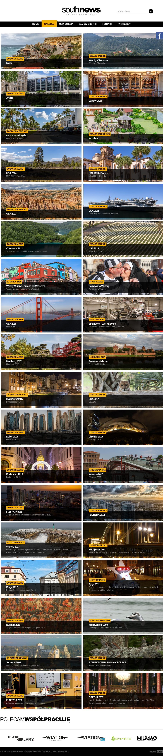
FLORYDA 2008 (14, 700)
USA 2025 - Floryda (16, 135)
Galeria (50, 22)
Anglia (9, 97)
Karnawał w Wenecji (99, 286)
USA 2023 (11, 213)
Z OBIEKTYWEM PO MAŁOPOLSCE (107, 662)
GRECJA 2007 (96, 697)
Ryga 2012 (94, 584)
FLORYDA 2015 (14, 511)
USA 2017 (94, 399)
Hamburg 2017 (13, 361)
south (18, 751)
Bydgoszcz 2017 (14, 399)
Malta (9, 63)
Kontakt (107, 24)
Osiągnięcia (66, 24)
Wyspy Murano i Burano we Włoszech (25, 286)
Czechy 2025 (95, 100)
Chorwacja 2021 (14, 248)
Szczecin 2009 (13, 662)
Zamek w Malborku (98, 361)
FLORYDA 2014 (97, 514)
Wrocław (93, 138)
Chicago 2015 (96, 436)
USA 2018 (11, 323)
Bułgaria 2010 (13, 624)
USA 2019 (94, 248)
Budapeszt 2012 (97, 549)
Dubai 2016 (12, 436)
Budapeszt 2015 (14, 474)
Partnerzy (124, 24)
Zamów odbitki (88, 24)
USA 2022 (94, 210)
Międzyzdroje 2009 (98, 624)
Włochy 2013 (13, 546)
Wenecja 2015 (96, 474)
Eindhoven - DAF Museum (102, 323)
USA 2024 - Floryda (98, 173)
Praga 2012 (12, 587)
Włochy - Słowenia (98, 60)
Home (35, 24)
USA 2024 (11, 173)
